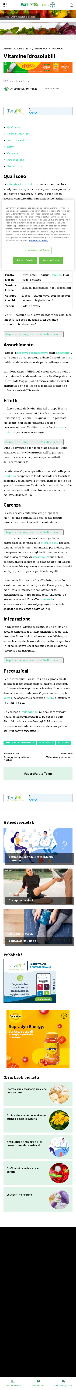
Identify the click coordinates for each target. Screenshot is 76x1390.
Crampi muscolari (21, 900)
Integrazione (15, 159)
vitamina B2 (41, 557)
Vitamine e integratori (48, 49)
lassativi (22, 352)
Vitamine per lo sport (59, 757)
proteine (9, 432)
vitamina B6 (30, 712)
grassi (60, 427)
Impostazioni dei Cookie (37, 250)
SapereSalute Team (25, 89)
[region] (38, 234)
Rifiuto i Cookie (25, 260)
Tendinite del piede (22, 940)
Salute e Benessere (20, 894)
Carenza (12, 153)
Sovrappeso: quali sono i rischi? (18, 758)
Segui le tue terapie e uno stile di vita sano (33, 334)
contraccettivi (38, 352)
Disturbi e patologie (21, 934)
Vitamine (63, 742)
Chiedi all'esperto (19, 850)
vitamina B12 (49, 542)
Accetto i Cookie (51, 260)
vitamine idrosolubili (21, 184)
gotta (7, 698)
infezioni (45, 599)
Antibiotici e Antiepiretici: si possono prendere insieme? (24, 1143)
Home (6, 16)
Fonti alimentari (18, 133)
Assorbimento (16, 140)
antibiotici (63, 352)
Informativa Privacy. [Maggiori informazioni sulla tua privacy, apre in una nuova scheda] (38, 240)
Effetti (11, 146)
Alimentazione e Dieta (23, 16)
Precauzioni (15, 166)
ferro (50, 698)
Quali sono (14, 127)
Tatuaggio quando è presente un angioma (31, 858)
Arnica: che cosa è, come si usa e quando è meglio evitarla (26, 1117)
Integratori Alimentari (19, 742)
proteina (10, 476)
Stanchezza (46, 742)
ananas (57, 275)
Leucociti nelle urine (19, 1194)
